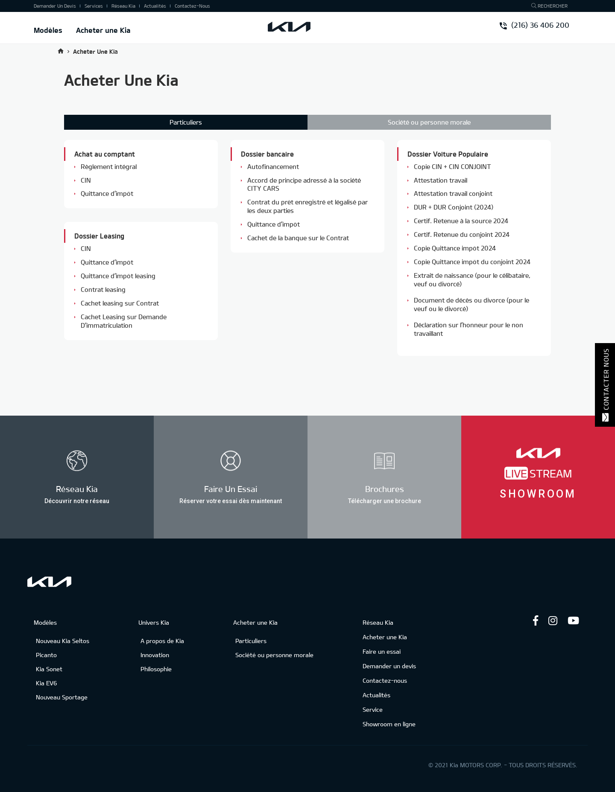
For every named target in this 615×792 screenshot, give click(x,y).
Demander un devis (55, 5)
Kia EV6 (46, 683)
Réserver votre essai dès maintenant (230, 500)
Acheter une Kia (103, 30)
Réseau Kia (123, 5)
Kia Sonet (49, 669)
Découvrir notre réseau (76, 500)
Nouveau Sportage (62, 697)
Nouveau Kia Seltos (62, 640)
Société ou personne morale (429, 122)
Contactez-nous (192, 5)
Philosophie (156, 669)
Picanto (46, 654)
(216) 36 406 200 (535, 26)
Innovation (155, 654)
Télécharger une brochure (384, 500)
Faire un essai (382, 651)
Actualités (155, 5)
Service (373, 709)
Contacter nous (605, 385)
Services (94, 5)
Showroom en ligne (389, 724)
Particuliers (250, 640)
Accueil (61, 51)
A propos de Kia (162, 640)
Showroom (538, 494)
